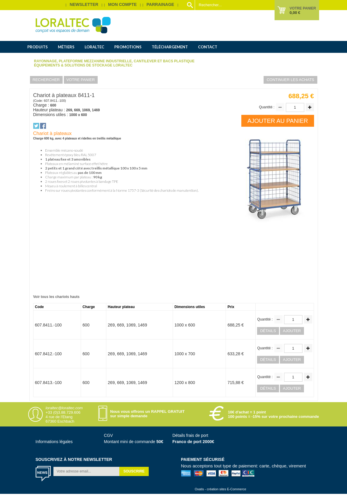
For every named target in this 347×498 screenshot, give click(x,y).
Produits (37, 47)
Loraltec (94, 47)
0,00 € (294, 12)
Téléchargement (170, 47)
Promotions (128, 47)
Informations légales (54, 441)
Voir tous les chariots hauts (56, 297)
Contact (207, 47)
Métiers (66, 47)
